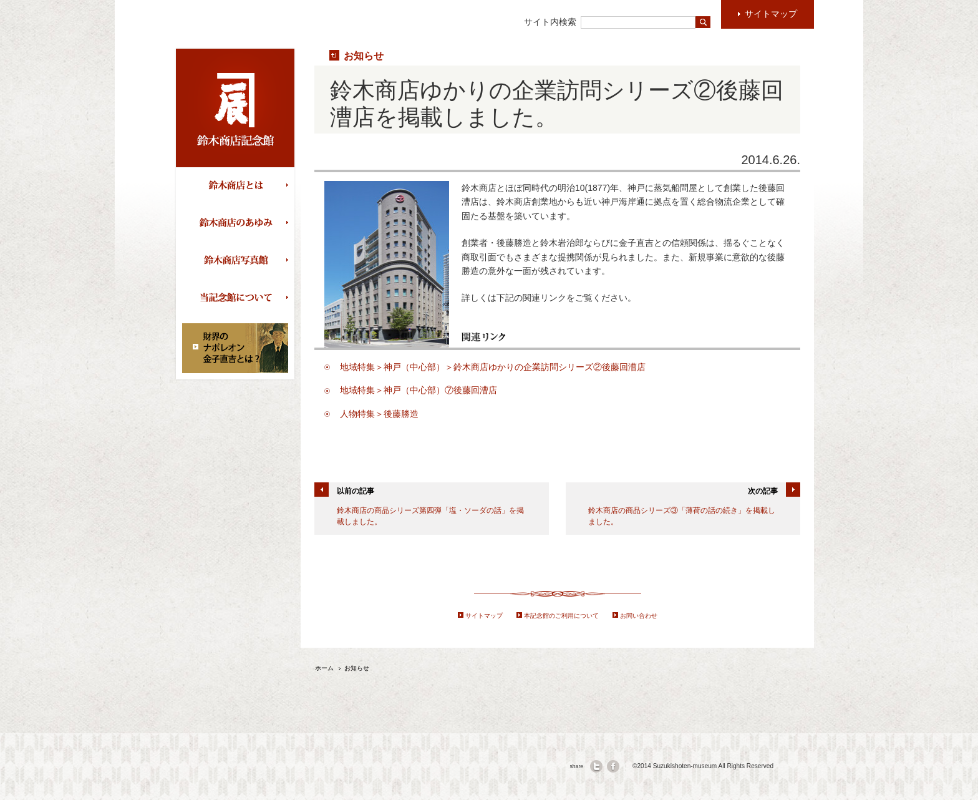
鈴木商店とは (238, 186)
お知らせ (364, 55)
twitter (596, 766)
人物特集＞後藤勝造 (379, 414)
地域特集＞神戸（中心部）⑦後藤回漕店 (418, 390)
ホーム (324, 668)
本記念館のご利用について (561, 615)
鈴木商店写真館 (238, 261)
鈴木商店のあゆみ (238, 223)
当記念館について (238, 298)
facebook (613, 766)
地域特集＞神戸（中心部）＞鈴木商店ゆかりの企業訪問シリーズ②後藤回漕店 (493, 367)
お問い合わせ (638, 615)
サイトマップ (484, 615)
